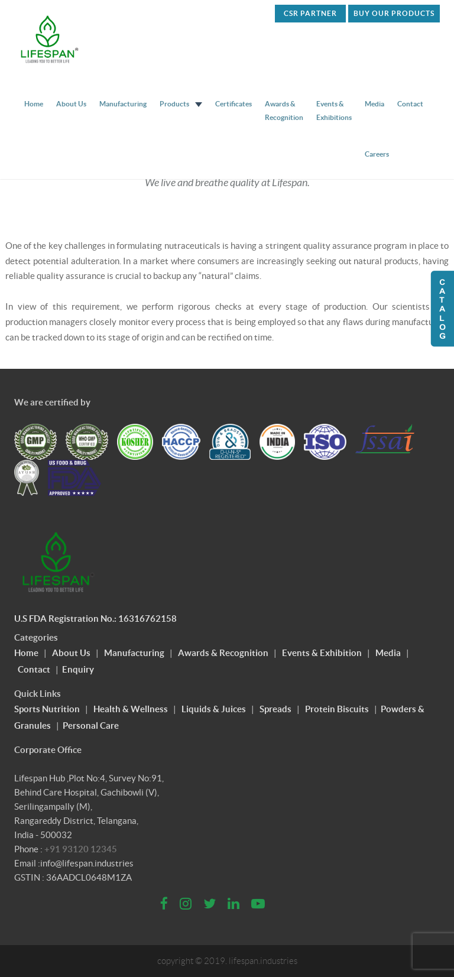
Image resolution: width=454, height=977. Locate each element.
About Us (71, 104)
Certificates (233, 104)
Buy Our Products (394, 13)
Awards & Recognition (284, 110)
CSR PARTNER (310, 13)
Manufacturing (123, 104)
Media (374, 104)
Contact (410, 104)
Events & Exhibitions (334, 110)
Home (33, 104)
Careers (377, 154)
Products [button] (181, 104)
